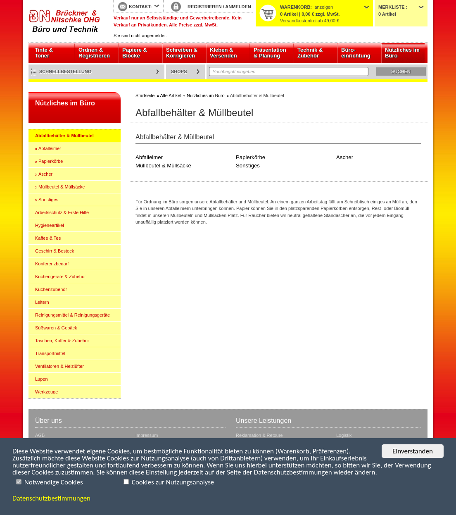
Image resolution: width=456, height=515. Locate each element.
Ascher (45, 174)
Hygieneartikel (49, 225)
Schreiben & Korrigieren (181, 53)
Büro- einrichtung (355, 53)
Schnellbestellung (65, 71)
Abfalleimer (49, 148)
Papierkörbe (50, 161)
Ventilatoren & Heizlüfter (59, 366)
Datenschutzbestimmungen (51, 498)
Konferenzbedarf (52, 263)
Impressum (146, 435)
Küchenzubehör (51, 289)
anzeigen (323, 7)
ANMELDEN (238, 6)
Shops (179, 71)
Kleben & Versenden (223, 53)
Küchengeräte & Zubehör (60, 276)
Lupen (41, 379)
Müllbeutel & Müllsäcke (61, 186)
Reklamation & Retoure (259, 435)
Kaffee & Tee (48, 238)
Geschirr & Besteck (54, 250)
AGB (40, 435)
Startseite (64, 21)
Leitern (42, 302)
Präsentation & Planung (270, 53)
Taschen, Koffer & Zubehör (62, 340)
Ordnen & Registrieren (94, 53)
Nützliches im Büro (402, 53)
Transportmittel (50, 353)
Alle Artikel (170, 95)
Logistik (344, 435)
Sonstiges (48, 199)
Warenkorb (295, 7)
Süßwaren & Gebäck (56, 327)
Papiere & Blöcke (134, 53)
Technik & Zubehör (310, 53)
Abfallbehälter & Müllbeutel (64, 135)
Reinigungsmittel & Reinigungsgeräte (72, 314)
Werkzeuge (46, 391)
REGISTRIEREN (205, 6)
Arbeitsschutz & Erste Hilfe (62, 212)
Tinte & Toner (44, 53)
